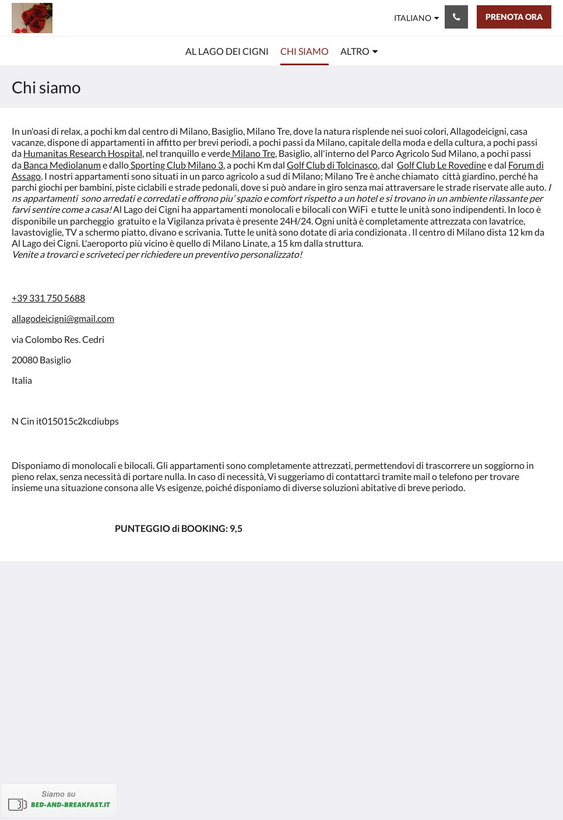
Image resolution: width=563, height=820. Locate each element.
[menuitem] (227, 51)
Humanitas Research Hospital (82, 153)
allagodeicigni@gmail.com (63, 318)
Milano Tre (253, 153)
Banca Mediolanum (62, 164)
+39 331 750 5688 (48, 297)
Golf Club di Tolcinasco (332, 164)
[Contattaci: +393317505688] (456, 17)
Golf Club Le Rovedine (441, 164)
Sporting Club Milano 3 (177, 164)
